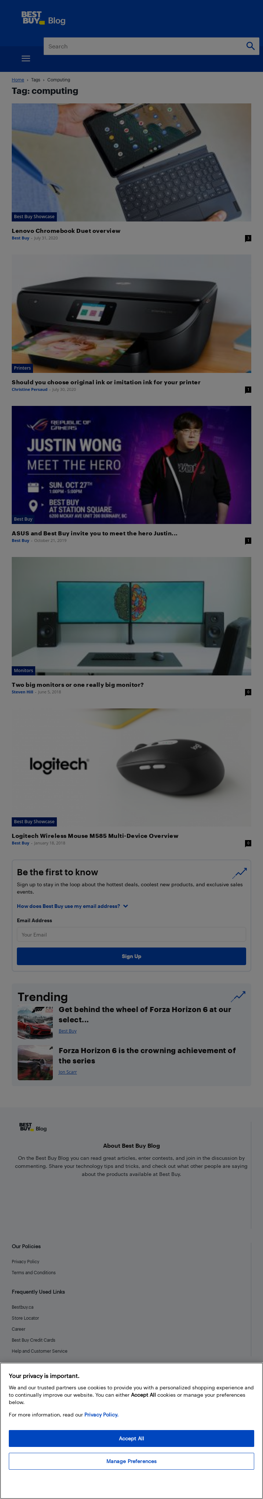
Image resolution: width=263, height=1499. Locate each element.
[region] (131, 1431)
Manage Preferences (131, 1461)
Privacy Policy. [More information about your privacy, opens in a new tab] (101, 1414)
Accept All (131, 1438)
